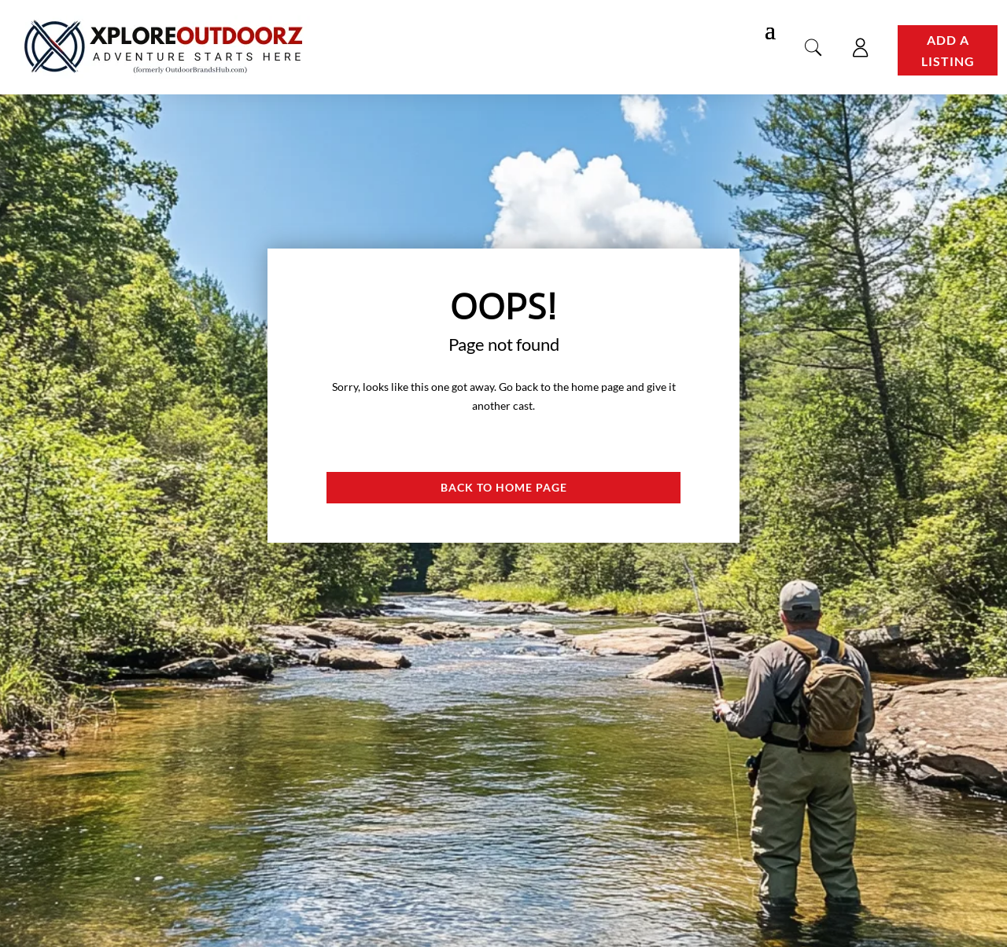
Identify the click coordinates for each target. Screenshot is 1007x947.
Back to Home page (504, 487)
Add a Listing (948, 50)
